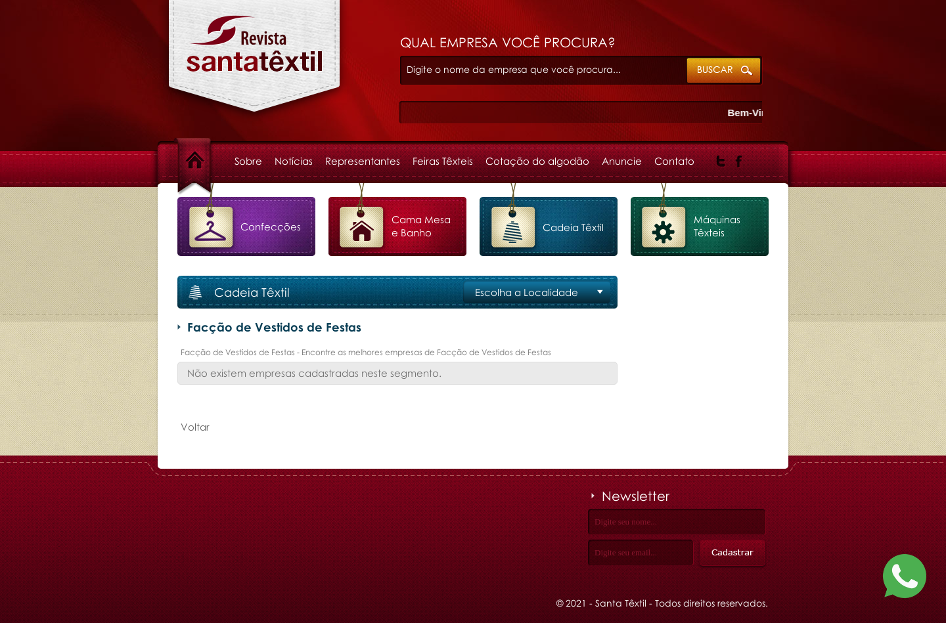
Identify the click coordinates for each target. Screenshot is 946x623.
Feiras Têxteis (443, 161)
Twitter (721, 161)
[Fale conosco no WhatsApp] (904, 578)
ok (724, 71)
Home (206, 160)
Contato (674, 161)
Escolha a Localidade (526, 292)
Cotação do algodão (537, 161)
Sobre (248, 161)
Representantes (362, 161)
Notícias (294, 161)
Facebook (739, 161)
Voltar (195, 427)
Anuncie (622, 161)
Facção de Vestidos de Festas (254, 63)
